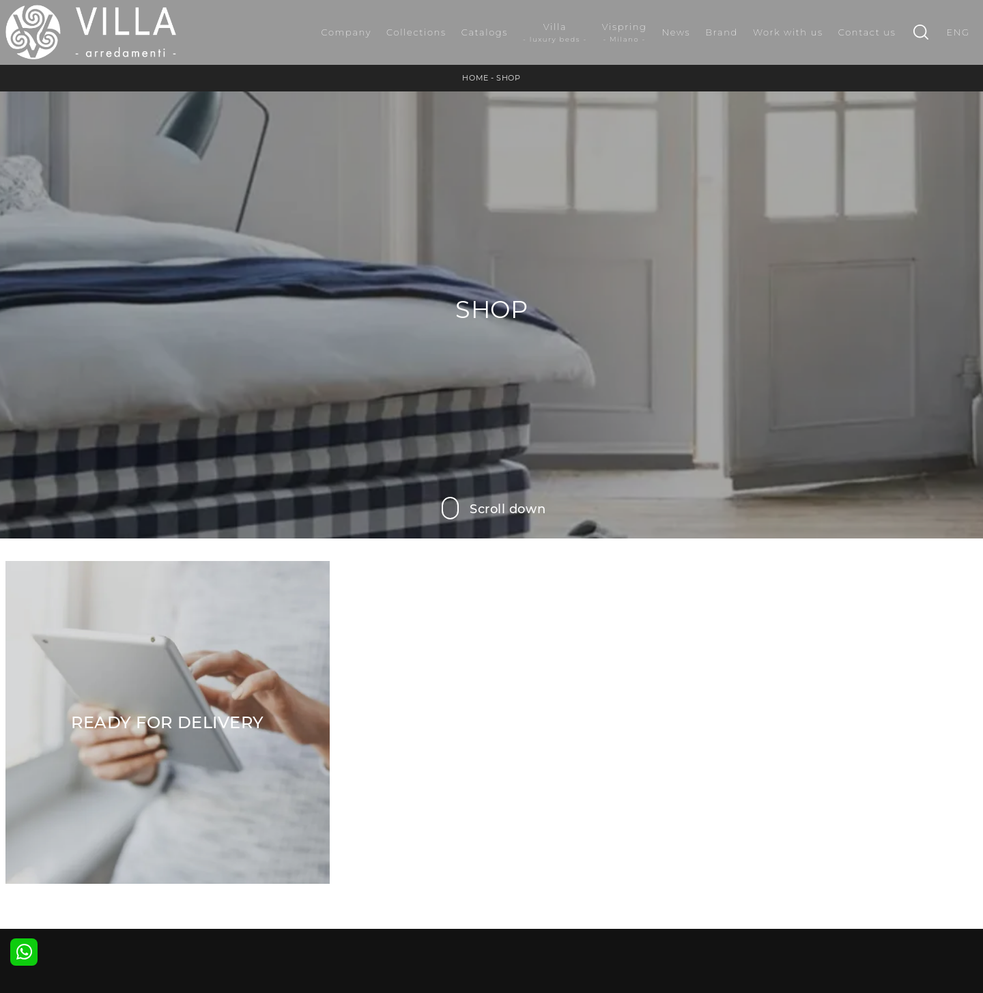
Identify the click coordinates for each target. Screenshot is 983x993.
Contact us (867, 32)
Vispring (624, 32)
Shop (508, 78)
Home (475, 78)
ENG (957, 32)
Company (346, 32)
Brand (721, 32)
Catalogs (484, 32)
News (676, 32)
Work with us (788, 32)
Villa (555, 32)
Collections (416, 32)
